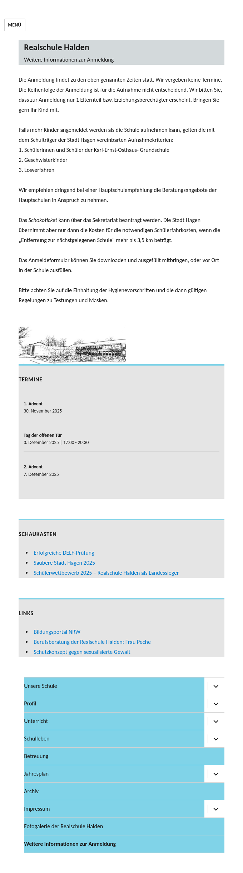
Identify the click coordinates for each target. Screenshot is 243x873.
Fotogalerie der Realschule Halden (63, 826)
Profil (30, 703)
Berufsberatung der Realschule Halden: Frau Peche (92, 641)
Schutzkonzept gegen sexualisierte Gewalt (82, 651)
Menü (14, 25)
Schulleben (36, 738)
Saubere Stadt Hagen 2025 (64, 562)
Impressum (37, 808)
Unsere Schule (40, 686)
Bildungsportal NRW (57, 631)
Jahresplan (36, 773)
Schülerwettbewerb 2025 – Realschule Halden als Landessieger (106, 572)
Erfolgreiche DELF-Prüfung (64, 552)
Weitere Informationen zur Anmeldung (70, 843)
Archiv (31, 791)
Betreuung (36, 756)
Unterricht (36, 721)
